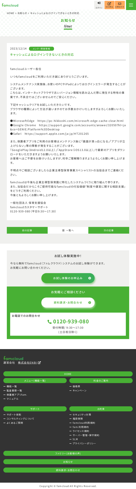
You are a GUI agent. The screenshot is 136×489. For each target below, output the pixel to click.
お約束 (101, 409)
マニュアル (12, 398)
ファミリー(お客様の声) (68, 453)
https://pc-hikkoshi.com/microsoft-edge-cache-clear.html (81, 121)
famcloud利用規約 (84, 422)
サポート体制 (14, 414)
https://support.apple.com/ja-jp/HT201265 (57, 134)
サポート (35, 409)
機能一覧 (12, 386)
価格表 (76, 386)
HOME (10, 13)
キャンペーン (79, 390)
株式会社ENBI (29, 362)
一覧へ (68, 230)
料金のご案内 (101, 380)
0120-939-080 (68, 321)
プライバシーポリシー (84, 443)
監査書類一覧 (14, 390)
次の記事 (109, 230)
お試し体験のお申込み (72, 278)
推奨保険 (78, 418)
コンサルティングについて (21, 418)
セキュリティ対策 (82, 414)
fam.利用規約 (81, 427)
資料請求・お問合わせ (72, 302)
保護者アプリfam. (17, 394)
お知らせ (22, 13)
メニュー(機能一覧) (35, 380)
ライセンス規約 (81, 431)
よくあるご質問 (15, 422)
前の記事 (27, 230)
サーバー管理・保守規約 (86, 435)
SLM (75, 439)
